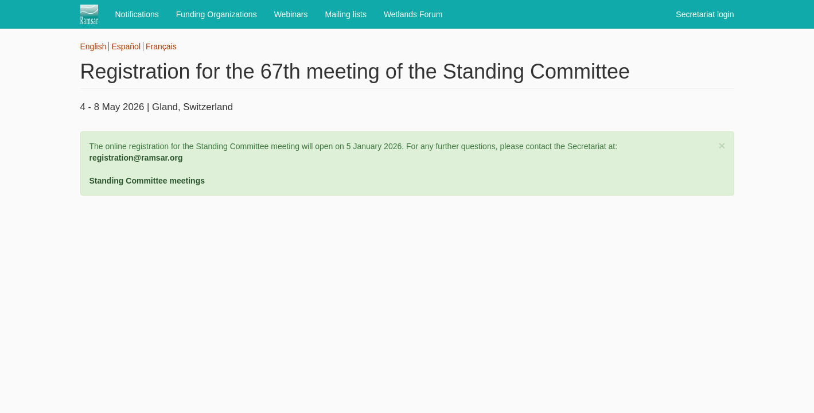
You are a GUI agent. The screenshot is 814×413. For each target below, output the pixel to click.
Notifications (137, 14)
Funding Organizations (216, 14)
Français (161, 46)
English (93, 46)
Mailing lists (346, 14)
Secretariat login (705, 14)
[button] (721, 145)
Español (126, 46)
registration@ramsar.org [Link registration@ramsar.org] (136, 157)
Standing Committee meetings (147, 180)
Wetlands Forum (413, 14)
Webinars (291, 14)
